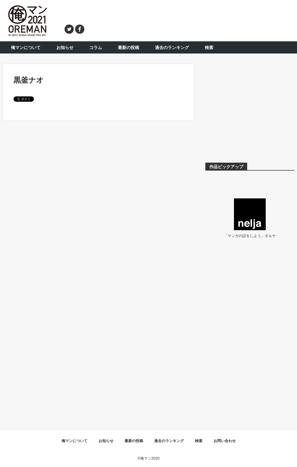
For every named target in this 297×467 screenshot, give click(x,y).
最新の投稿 (128, 47)
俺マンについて (26, 47)
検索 (209, 47)
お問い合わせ (225, 441)
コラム (95, 47)
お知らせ (64, 47)
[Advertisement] (192, 20)
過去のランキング (172, 47)
